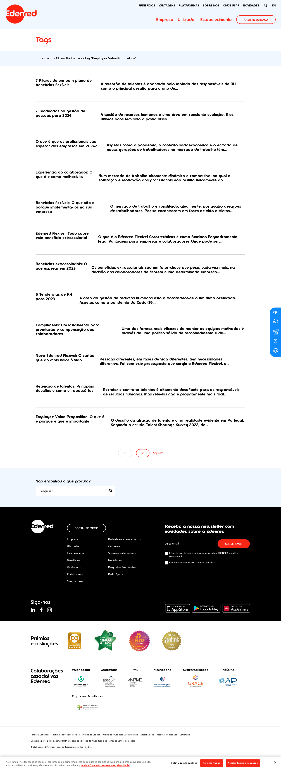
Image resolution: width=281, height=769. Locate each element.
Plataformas (189, 5)
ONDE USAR (231, 5)
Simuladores (75, 582)
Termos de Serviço (116, 742)
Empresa (164, 19)
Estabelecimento (216, 19)
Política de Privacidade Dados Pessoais (122, 736)
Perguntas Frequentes (123, 568)
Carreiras (115, 547)
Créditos (88, 748)
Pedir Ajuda (116, 575)
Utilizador (187, 19)
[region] (140, 763)
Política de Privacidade (91, 742)
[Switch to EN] (274, 6)
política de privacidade (206, 554)
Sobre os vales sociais (123, 554)
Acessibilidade (149, 736)
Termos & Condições (40, 736)
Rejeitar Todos (211, 763)
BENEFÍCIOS (147, 5)
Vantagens (74, 568)
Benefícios (73, 561)
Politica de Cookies (92, 736)
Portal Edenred (86, 529)
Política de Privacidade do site (67, 736)
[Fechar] (275, 762)
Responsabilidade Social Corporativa (176, 736)
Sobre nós (211, 5)
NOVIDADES (251, 5)
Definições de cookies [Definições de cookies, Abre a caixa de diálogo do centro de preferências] (184, 763)
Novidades (116, 561)
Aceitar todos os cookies (243, 763)
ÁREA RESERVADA (256, 20)
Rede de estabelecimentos (126, 540)
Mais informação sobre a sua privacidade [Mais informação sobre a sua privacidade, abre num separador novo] (105, 765)
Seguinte (158, 454)
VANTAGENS (167, 5)
